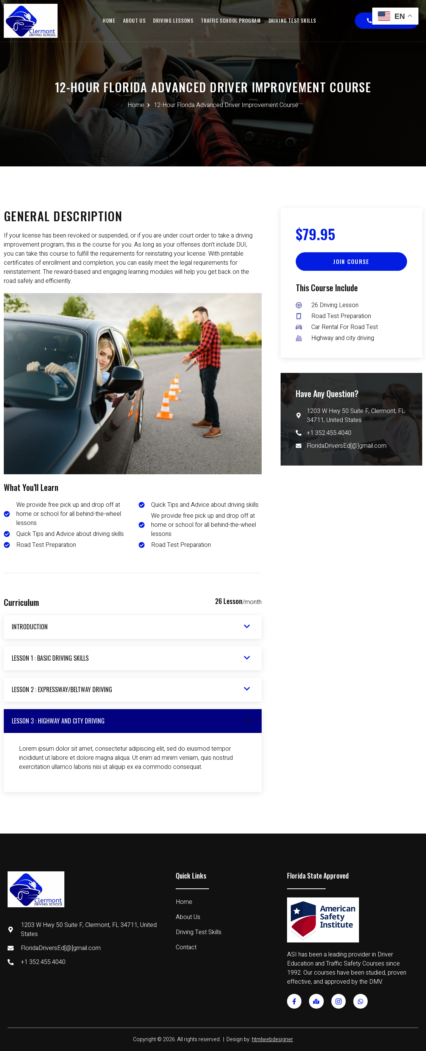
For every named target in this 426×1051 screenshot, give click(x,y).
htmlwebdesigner (272, 1039)
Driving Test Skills (291, 20)
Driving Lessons (173, 20)
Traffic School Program (230, 20)
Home (110, 20)
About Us (135, 20)
